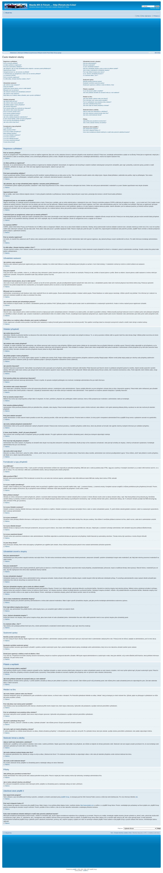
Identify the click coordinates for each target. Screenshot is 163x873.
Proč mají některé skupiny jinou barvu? (94, 72)
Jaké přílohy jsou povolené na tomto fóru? (94, 121)
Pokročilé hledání (155, 8)
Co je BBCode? (7, 128)
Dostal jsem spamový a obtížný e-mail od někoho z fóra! (98, 85)
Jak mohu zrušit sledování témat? (92, 115)
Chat (143, 16)
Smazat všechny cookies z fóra (122, 832)
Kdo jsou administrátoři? (89, 63)
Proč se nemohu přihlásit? (10, 63)
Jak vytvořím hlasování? (10, 106)
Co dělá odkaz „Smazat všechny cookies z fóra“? (16, 79)
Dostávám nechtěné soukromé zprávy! (93, 83)
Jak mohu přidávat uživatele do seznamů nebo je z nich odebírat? (101, 92)
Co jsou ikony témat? (9, 142)
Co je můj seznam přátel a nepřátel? (93, 91)
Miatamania (13, 52)
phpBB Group (65, 797)
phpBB (74, 869)
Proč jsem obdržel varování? (11, 115)
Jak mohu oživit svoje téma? (11, 122)
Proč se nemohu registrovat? (11, 77)
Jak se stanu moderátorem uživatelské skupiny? (96, 70)
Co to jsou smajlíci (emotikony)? (12, 131)
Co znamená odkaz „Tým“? (90, 75)
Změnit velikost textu (158, 12)
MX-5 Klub (157, 52)
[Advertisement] (81, 35)
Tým (112, 832)
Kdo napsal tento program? (90, 128)
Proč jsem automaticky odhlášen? (12, 66)
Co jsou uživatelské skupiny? (91, 66)
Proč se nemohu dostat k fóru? (11, 111)
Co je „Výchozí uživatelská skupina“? (93, 73)
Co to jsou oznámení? (9, 136)
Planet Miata (50, 52)
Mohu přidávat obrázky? (10, 133)
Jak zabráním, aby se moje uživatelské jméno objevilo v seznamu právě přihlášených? (27, 68)
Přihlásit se (156, 16)
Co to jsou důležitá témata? (10, 138)
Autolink (45, 52)
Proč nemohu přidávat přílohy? (11, 113)
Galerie (149, 16)
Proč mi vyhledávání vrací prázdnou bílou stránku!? (97, 102)
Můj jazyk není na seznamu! (11, 90)
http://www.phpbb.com (87, 805)
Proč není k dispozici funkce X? (91, 130)
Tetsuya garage (57, 52)
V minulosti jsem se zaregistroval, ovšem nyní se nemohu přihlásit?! (22, 73)
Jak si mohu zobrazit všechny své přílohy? (94, 122)
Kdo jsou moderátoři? (89, 65)
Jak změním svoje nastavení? (11, 85)
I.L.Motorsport (19, 52)
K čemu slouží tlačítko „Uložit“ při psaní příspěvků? (17, 118)
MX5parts (40, 52)
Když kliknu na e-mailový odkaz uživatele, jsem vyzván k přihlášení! (22, 95)
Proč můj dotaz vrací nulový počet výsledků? (95, 100)
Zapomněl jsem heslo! (9, 70)
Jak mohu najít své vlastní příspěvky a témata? (96, 105)
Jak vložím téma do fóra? (10, 101)
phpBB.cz (85, 870)
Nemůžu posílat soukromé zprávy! (92, 81)
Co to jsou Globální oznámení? (11, 135)
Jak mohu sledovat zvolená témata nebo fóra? (96, 113)
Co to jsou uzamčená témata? (11, 140)
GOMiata (26, 52)
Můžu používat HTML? (9, 129)
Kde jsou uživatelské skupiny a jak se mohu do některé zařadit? (100, 68)
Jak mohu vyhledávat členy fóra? (92, 103)
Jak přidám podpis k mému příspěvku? (14, 104)
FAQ (138, 16)
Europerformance (33, 52)
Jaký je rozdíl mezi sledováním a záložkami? (95, 111)
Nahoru (7, 158)
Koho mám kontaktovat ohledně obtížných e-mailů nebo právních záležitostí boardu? (106, 132)
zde (136, 797)
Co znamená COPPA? (9, 75)
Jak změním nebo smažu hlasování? (13, 110)
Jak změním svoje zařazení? (11, 93)
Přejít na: (120, 828)
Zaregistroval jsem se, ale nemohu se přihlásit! (16, 72)
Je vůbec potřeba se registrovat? (12, 65)
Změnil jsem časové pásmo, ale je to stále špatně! (17, 88)
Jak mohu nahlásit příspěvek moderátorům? (15, 117)
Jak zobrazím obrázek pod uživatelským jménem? (17, 91)
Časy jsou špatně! (8, 86)
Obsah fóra (8, 12)
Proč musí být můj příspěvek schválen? (14, 120)
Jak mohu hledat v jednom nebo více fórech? (95, 98)
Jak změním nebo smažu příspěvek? (13, 103)
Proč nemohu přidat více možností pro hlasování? (17, 108)
